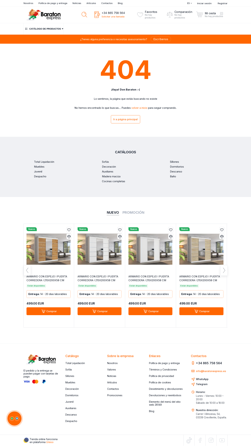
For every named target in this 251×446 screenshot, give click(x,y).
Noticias (77, 3)
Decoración (72, 388)
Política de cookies (160, 382)
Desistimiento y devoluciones (166, 388)
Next (223, 272)
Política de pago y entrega (53, 3)
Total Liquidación (75, 363)
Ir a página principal (125, 119)
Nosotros (28, 3)
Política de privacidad (161, 375)
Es (189, 3)
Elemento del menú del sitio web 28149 (165, 403)
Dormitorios (71, 395)
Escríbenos (160, 39)
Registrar (222, 3)
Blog (120, 3)
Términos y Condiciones (163, 369)
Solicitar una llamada (113, 16)
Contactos (107, 3)
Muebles (70, 382)
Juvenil (69, 401)
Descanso (71, 414)
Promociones (114, 395)
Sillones (69, 375)
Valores (111, 369)
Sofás (68, 369)
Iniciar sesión (204, 3)
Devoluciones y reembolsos (165, 395)
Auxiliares (70, 408)
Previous (27, 272)
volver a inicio (139, 107)
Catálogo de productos (43, 29)
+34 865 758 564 (113, 13)
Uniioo (50, 442)
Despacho (71, 421)
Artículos (91, 3)
